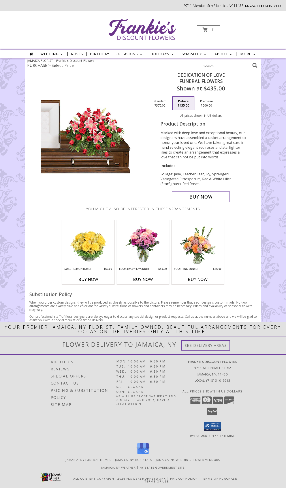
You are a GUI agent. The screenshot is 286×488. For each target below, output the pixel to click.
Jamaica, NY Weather (118, 467)
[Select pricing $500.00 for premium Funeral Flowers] (206, 103)
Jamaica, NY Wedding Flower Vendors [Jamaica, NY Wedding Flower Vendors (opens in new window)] (188, 460)
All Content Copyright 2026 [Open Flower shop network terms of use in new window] (99, 478)
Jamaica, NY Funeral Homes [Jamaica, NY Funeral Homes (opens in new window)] (89, 460)
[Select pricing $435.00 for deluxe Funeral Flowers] (183, 103)
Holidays (162, 54)
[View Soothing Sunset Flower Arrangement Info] (197, 243)
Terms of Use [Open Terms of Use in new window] (157, 481)
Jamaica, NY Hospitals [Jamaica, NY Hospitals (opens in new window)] (133, 460)
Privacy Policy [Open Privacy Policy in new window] (183, 478)
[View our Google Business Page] (143, 454)
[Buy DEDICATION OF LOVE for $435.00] (201, 196)
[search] (255, 65)
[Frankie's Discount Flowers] (142, 28)
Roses (77, 54)
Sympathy (194, 54)
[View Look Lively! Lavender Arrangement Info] (143, 244)
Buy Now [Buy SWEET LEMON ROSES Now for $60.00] (88, 279)
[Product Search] (226, 66)
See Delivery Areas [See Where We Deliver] (206, 345)
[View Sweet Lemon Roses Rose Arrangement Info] (88, 243)
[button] (208, 29)
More (248, 54)
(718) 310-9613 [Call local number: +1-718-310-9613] (269, 5)
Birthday (99, 54)
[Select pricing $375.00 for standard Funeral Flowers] (160, 103)
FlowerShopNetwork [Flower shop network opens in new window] (146, 478)
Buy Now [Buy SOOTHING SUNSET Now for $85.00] (198, 279)
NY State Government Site (162, 467)
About (223, 54)
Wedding (52, 54)
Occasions (130, 54)
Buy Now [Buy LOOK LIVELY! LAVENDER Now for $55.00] (143, 279)
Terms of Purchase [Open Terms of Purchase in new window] (219, 478)
